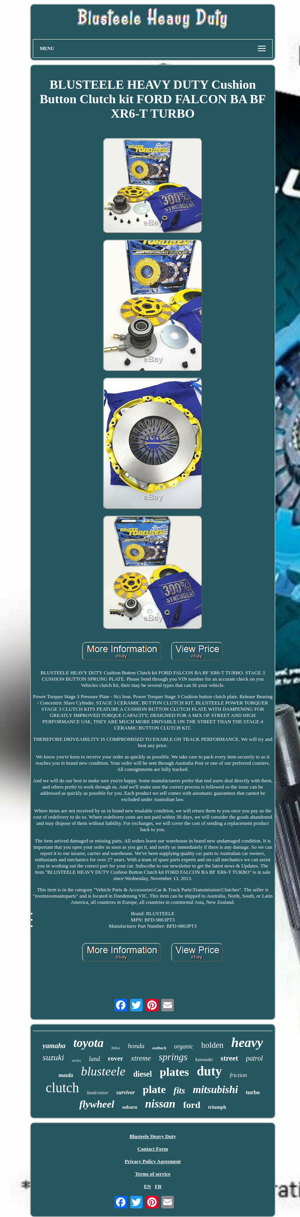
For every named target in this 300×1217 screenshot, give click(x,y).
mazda (66, 1075)
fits (179, 1090)
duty (209, 1071)
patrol (254, 1058)
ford (191, 1105)
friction (238, 1075)
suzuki (53, 1057)
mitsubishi (215, 1089)
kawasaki (204, 1059)
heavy (247, 1042)
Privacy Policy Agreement (152, 1161)
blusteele (103, 1071)
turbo (253, 1092)
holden (212, 1045)
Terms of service (153, 1174)
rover (115, 1058)
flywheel (96, 1104)
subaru (129, 1107)
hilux (115, 1047)
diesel (142, 1074)
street (229, 1058)
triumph (217, 1107)
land (94, 1059)
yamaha (54, 1046)
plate (154, 1089)
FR (158, 1186)
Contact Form (153, 1149)
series (76, 1060)
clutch (62, 1087)
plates (174, 1071)
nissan (160, 1103)
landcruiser (97, 1092)
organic (183, 1046)
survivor (125, 1092)
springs (173, 1057)
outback (159, 1047)
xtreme (141, 1058)
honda (136, 1046)
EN (147, 1186)
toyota (88, 1043)
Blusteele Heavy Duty (152, 1136)
